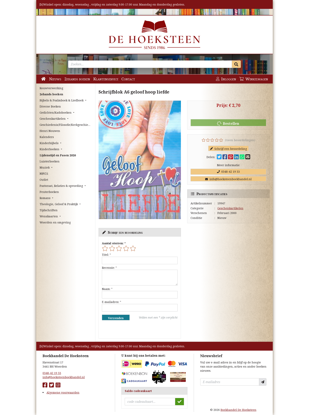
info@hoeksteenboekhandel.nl (228, 179)
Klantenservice (105, 79)
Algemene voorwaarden (63, 392)
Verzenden (116, 318)
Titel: (105, 255)
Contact (128, 79)
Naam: (106, 289)
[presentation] (127, 329)
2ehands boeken (77, 79)
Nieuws (55, 79)
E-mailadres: (110, 302)
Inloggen (226, 79)
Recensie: (108, 268)
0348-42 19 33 (228, 171)
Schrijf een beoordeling (228, 149)
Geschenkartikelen (230, 208)
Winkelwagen (253, 79)
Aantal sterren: (113, 243)
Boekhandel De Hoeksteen (238, 410)
